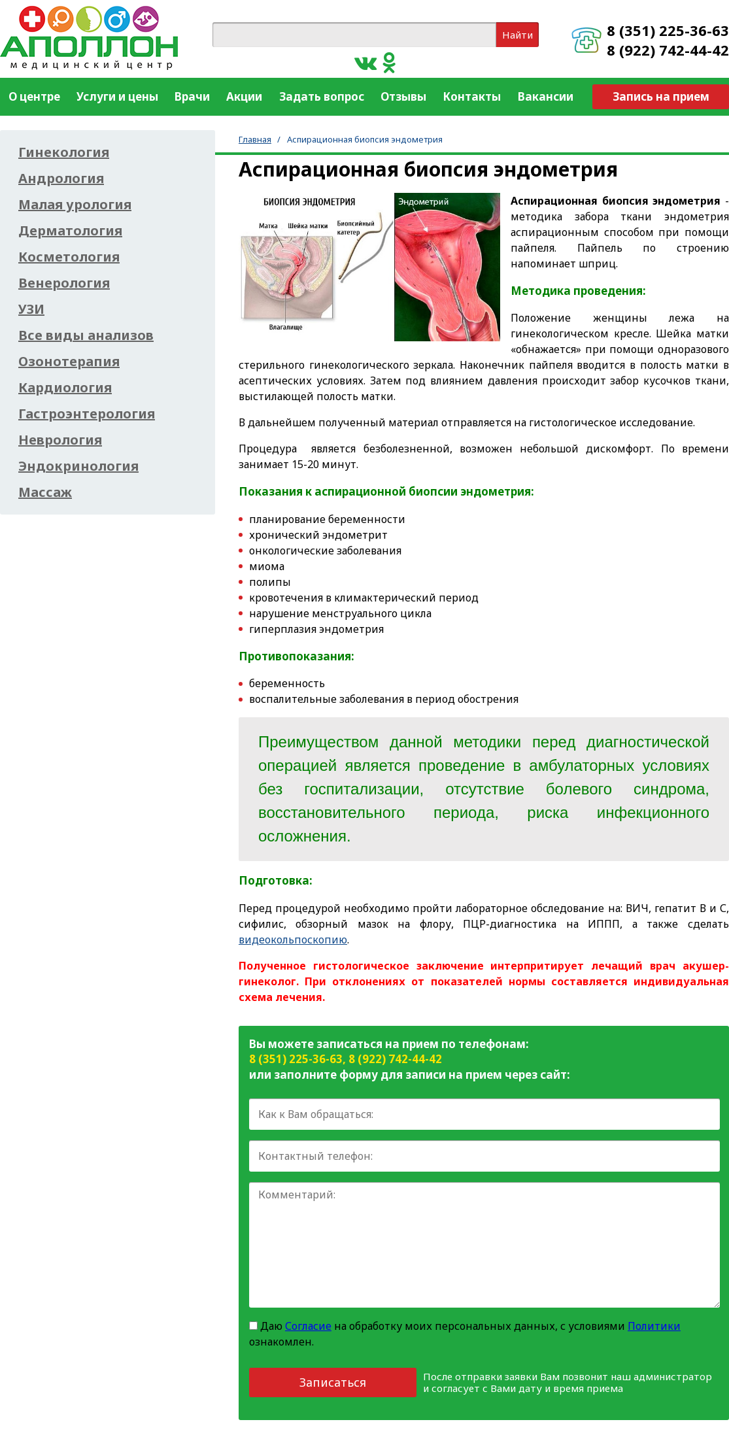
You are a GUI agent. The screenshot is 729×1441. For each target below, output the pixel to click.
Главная (255, 139)
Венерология (64, 283)
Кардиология (65, 387)
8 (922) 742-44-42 (668, 49)
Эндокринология (78, 466)
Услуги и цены (117, 96)
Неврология (60, 440)
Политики (654, 1326)
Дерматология (70, 230)
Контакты (472, 96)
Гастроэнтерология (86, 413)
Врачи (192, 96)
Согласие (308, 1326)
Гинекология (63, 152)
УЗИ (31, 309)
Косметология (69, 256)
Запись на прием (661, 96)
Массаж (45, 492)
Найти (517, 34)
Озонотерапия (69, 361)
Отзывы (403, 96)
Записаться (332, 1382)
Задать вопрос (321, 96)
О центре (34, 96)
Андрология (61, 178)
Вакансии (545, 96)
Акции (244, 96)
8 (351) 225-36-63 (668, 30)
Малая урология (74, 204)
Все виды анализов (86, 335)
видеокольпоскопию (293, 939)
